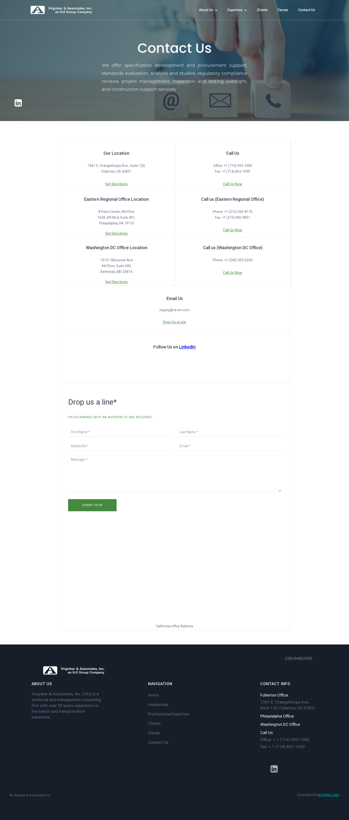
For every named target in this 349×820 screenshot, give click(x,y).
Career (154, 732)
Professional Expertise (168, 714)
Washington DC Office (280, 724)
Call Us (266, 732)
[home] (62, 10)
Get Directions (116, 185)
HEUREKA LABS (328, 795)
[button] (208, 10)
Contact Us (158, 742)
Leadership (158, 704)
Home (153, 695)
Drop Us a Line (174, 323)
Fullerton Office (274, 695)
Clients (154, 723)
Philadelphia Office (277, 716)
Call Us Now (232, 185)
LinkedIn (187, 347)
